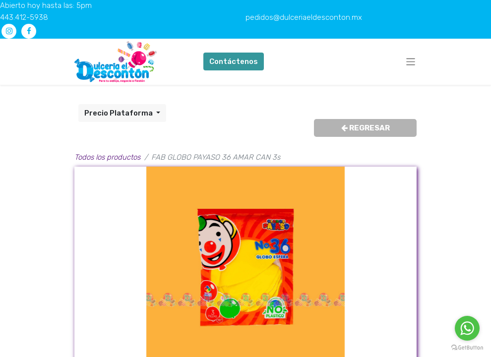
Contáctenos (233, 61)
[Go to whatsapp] (467, 328)
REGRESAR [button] (365, 127)
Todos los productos (107, 157)
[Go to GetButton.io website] (467, 347)
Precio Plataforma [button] (119, 113)
